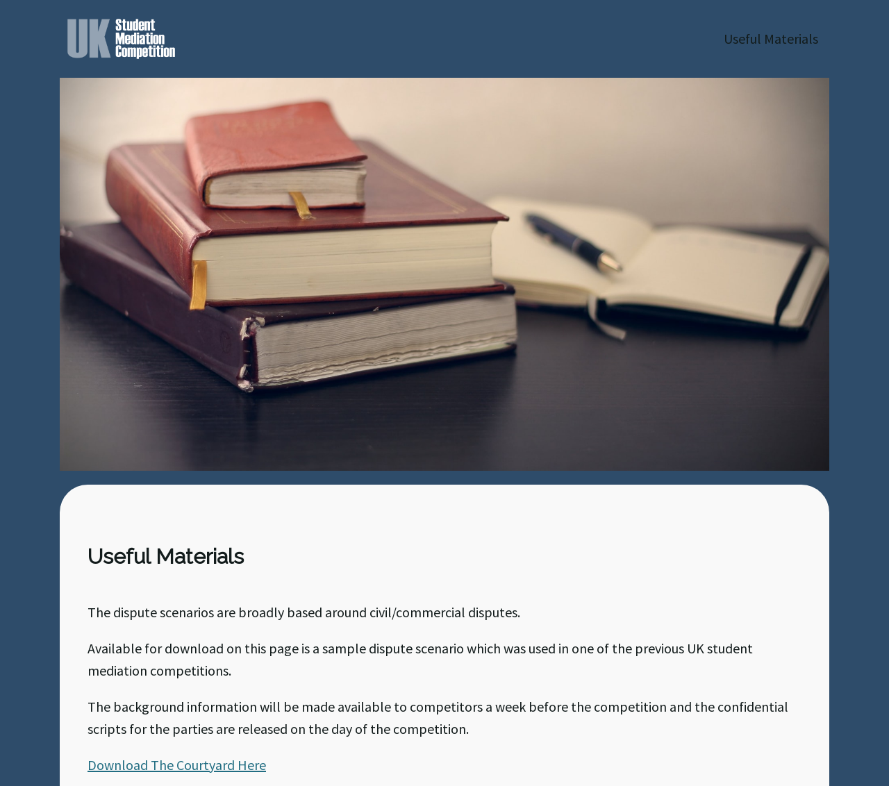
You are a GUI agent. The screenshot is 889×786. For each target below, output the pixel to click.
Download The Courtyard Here (177, 765)
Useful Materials (771, 38)
